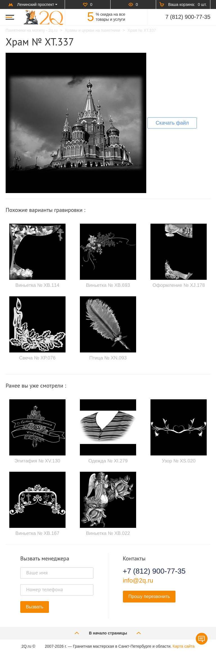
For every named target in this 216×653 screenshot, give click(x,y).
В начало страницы (108, 633)
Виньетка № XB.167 (37, 533)
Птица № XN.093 (108, 358)
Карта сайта (184, 646)
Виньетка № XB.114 (37, 285)
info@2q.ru (138, 580)
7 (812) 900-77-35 (187, 16)
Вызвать (34, 606)
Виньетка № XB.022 (108, 533)
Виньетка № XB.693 (108, 285)
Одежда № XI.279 (108, 461)
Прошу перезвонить (149, 596)
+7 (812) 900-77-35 (154, 571)
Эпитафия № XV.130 (37, 461)
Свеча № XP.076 (37, 358)
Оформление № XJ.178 (178, 285)
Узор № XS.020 (178, 461)
